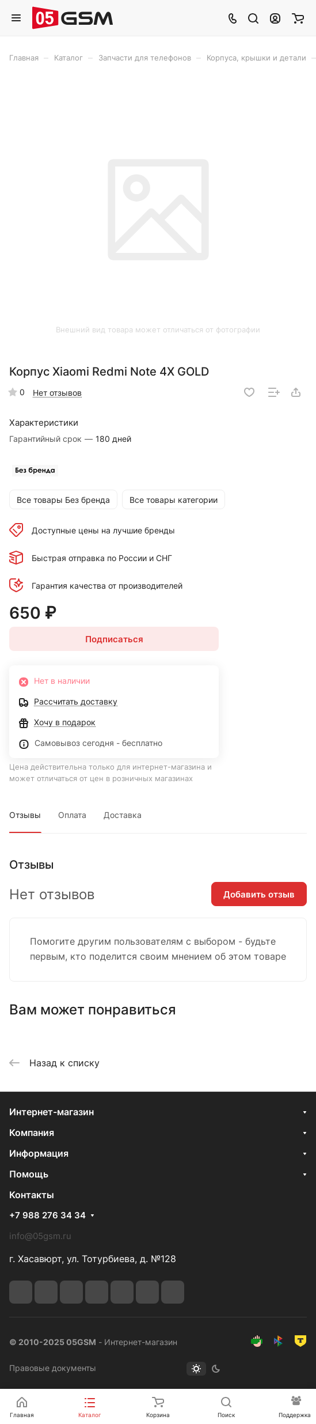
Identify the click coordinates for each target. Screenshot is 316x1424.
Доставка (123, 815)
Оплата (72, 815)
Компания (31, 1132)
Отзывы (25, 815)
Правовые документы (52, 1368)
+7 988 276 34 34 (47, 1215)
